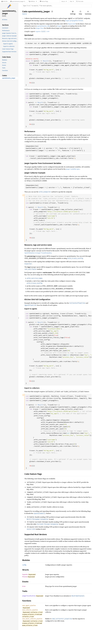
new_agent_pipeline (29, 605)
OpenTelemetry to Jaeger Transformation (38, 253)
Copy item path (52, 11)
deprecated (72, 24)
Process (24, 577)
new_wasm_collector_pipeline (32, 619)
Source (24, 14)
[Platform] (32, 1)
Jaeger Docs (40, 28)
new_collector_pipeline (30, 610)
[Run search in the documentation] (57, 5)
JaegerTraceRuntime (29, 596)
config (24, 565)
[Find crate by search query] (85, 1)
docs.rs (63, 1)
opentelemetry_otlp (43, 26)
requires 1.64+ (42, 31)
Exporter (25, 574)
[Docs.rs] (4, 1)
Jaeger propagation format (74, 20)
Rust (71, 1)
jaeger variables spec (73, 169)
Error (24, 586)
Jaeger (59, 26)
